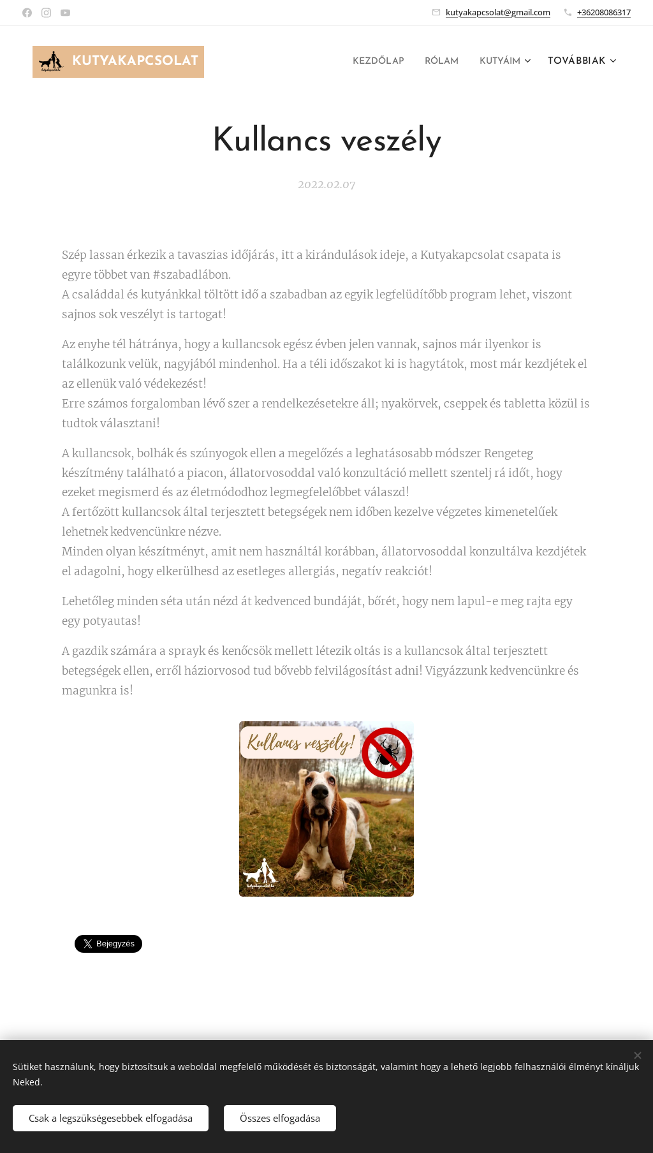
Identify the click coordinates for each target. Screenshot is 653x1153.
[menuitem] (368, 62)
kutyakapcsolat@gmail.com (498, 12)
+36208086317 (604, 12)
